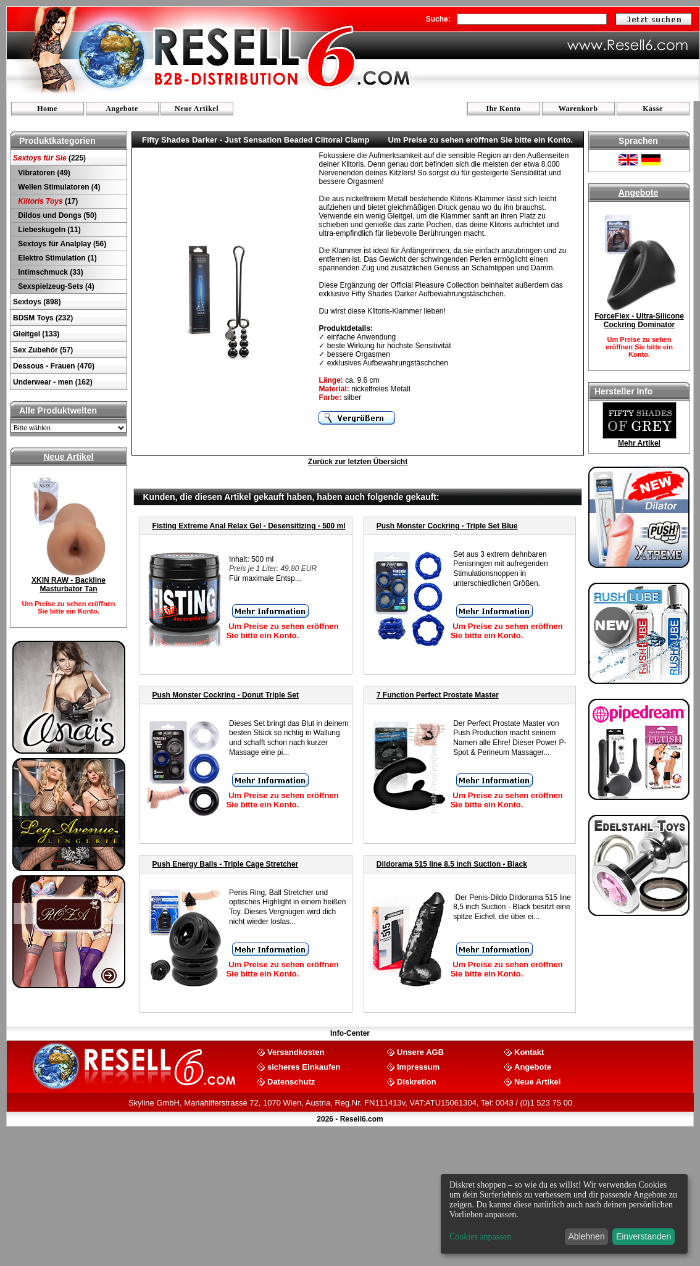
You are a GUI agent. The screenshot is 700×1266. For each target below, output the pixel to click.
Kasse (653, 108)
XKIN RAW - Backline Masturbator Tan (68, 584)
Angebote (122, 108)
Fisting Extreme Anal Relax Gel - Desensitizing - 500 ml (249, 526)
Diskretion (416, 1081)
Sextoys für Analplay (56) (61, 243)
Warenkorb (578, 108)
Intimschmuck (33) (49, 272)
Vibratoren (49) (43, 173)
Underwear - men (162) (53, 382)
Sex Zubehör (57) (43, 350)
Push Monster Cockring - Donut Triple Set (225, 695)
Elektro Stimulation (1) (56, 258)
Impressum (418, 1066)
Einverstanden (644, 1236)
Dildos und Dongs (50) (56, 215)
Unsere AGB (420, 1051)
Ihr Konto (503, 108)
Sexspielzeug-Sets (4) (55, 286)
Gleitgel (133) (36, 334)
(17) (47, 201)
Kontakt (529, 1051)
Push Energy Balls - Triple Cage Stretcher (225, 864)
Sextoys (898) (36, 302)
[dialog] (564, 1214)
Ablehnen (587, 1236)
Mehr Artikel (639, 443)
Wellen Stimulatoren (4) (58, 187)
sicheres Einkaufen (304, 1066)
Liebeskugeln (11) (48, 229)
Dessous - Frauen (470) (53, 366)
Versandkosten (296, 1051)
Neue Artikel (197, 108)
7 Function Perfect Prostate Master (438, 695)
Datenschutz (291, 1081)
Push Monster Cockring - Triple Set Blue (447, 526)
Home (47, 108)
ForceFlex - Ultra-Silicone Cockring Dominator (639, 320)
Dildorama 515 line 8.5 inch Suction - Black (452, 864)
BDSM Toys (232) (43, 318)
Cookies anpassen (480, 1236)
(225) (49, 158)
